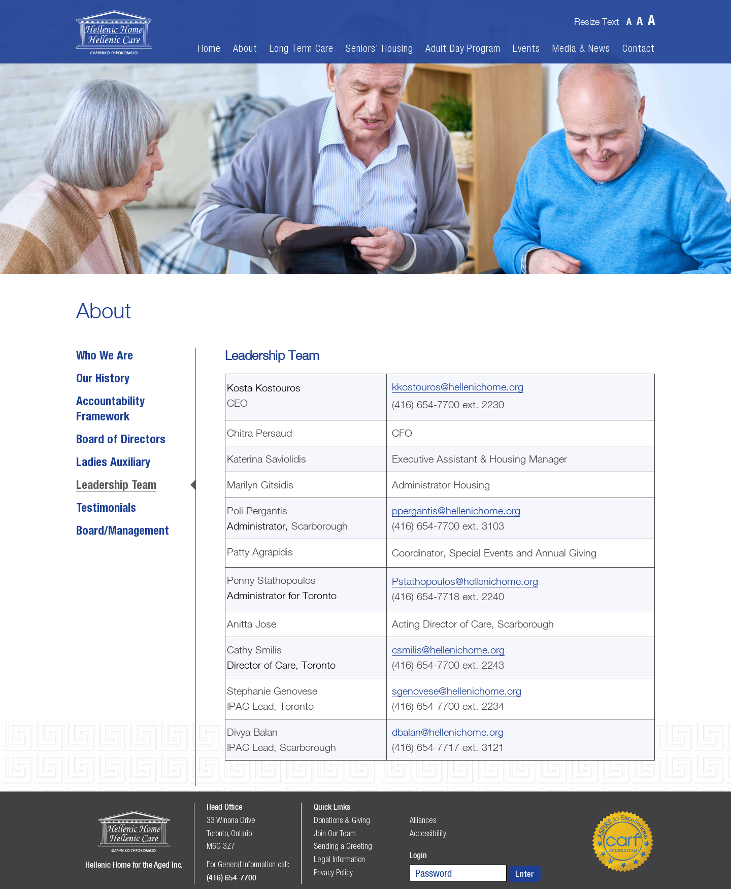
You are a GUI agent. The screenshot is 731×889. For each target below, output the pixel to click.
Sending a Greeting (343, 845)
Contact (638, 48)
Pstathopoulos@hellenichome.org (465, 581)
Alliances (423, 820)
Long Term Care (302, 48)
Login (418, 855)
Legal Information (339, 859)
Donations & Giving (342, 820)
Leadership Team (116, 486)
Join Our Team (335, 833)
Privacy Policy (333, 872)
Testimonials (106, 509)
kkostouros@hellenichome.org (457, 386)
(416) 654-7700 (231, 877)
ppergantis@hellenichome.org (456, 510)
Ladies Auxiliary (113, 463)
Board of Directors (120, 440)
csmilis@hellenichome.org (448, 649)
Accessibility (428, 833)
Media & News (581, 48)
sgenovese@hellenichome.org (456, 691)
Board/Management (122, 531)
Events (526, 48)
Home (209, 48)
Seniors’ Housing (379, 48)
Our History (102, 379)
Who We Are (104, 356)
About (245, 48)
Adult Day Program (463, 48)
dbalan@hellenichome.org (448, 732)
